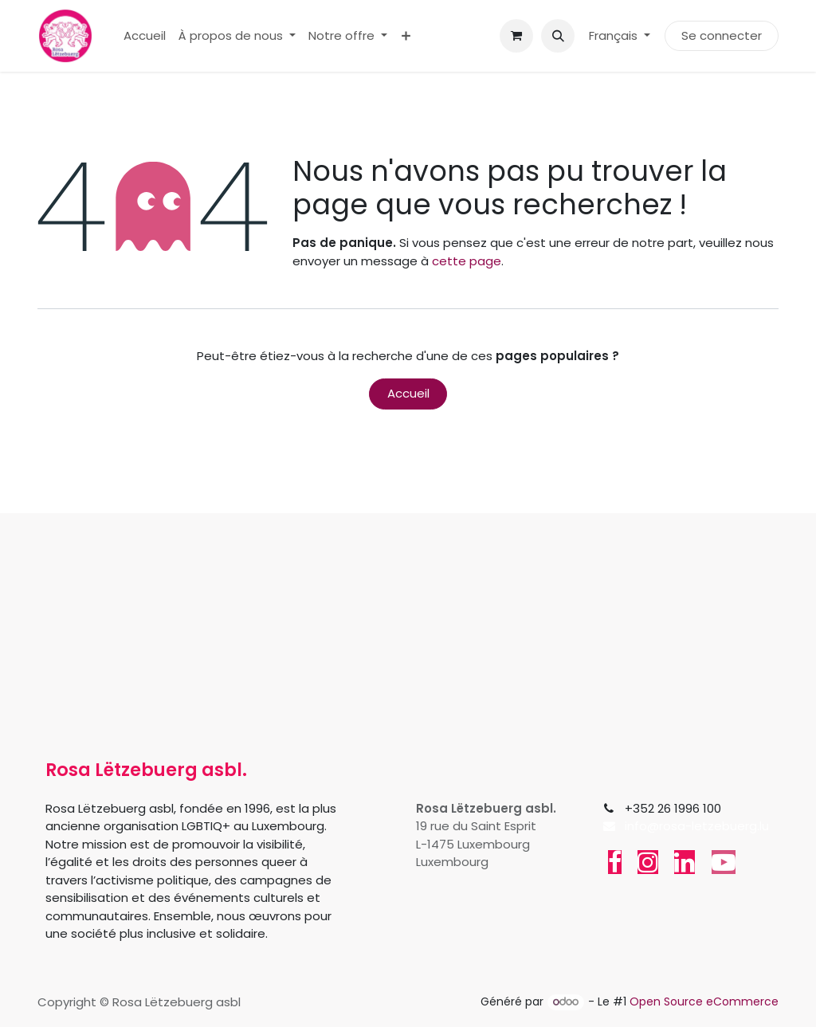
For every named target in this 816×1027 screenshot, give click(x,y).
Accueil (408, 393)
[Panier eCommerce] (516, 36)
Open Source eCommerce (704, 1001)
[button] (558, 36)
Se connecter (721, 35)
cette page (466, 261)
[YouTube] (724, 862)
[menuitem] (144, 36)
